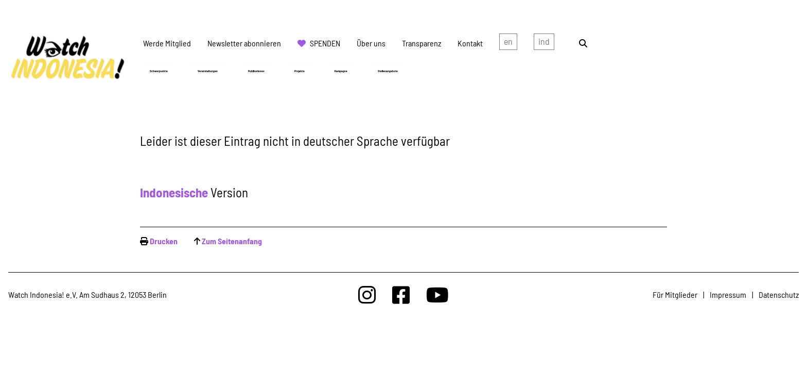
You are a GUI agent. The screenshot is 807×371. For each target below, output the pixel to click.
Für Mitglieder (675, 294)
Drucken (164, 241)
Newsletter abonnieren (244, 43)
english (508, 43)
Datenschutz (779, 294)
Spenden (325, 43)
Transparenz (421, 43)
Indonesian (544, 43)
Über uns (371, 43)
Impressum (728, 294)
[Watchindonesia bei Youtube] (437, 294)
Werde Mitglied (167, 43)
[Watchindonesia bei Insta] (367, 294)
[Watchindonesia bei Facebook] (401, 294)
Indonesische (174, 192)
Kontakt (470, 43)
